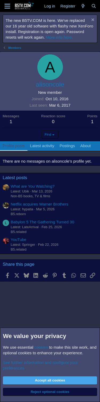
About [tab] (85, 145)
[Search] (94, 6)
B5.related (18, 232)
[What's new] (83, 6)
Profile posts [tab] (14, 145)
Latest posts (15, 177)
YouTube (18, 239)
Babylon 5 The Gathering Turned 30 (42, 222)
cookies (41, 347)
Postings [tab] (67, 145)
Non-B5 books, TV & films (30, 196)
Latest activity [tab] (42, 145)
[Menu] (7, 6)
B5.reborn (18, 214)
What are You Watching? (33, 186)
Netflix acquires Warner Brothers (39, 204)
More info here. (59, 37)
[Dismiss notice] (92, 20)
